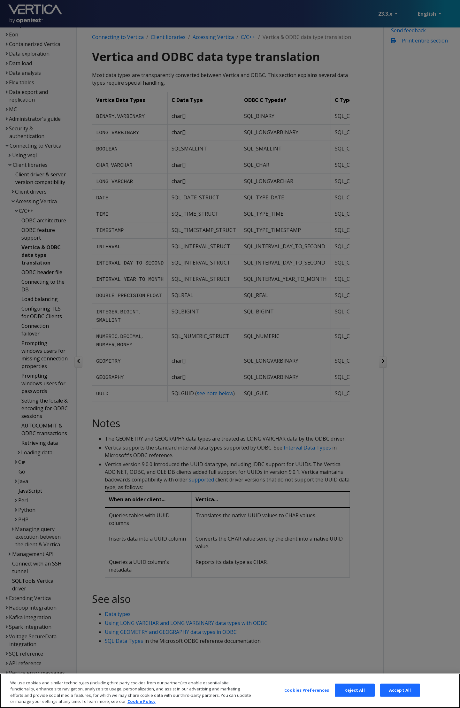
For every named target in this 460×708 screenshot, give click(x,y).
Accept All (400, 697)
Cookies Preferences (306, 697)
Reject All (354, 697)
